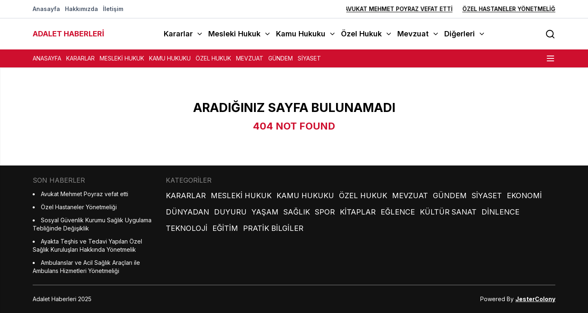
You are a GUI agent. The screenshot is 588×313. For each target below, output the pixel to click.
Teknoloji (186, 228)
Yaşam (265, 212)
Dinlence (500, 212)
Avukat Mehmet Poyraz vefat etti (381, 8)
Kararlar (80, 58)
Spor (325, 212)
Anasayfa (46, 8)
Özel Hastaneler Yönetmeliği (492, 8)
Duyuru (230, 212)
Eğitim (225, 228)
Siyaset (309, 58)
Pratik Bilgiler (273, 228)
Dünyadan (187, 212)
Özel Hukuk (213, 58)
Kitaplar (358, 212)
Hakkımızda (81, 8)
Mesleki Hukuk (122, 58)
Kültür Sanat (448, 212)
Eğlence (398, 212)
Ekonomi (524, 195)
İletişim (113, 8)
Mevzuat (249, 58)
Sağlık (296, 212)
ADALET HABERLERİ (68, 33)
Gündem (280, 58)
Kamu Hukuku (170, 58)
